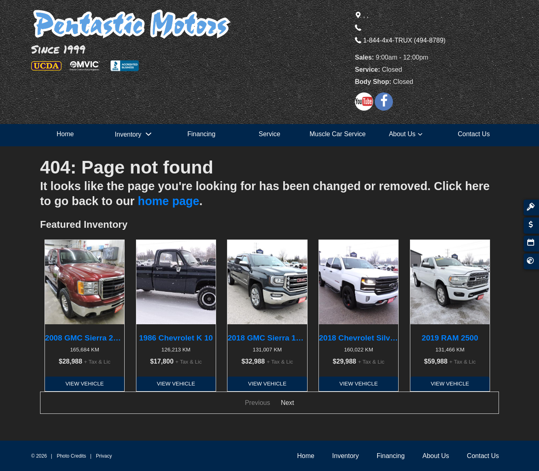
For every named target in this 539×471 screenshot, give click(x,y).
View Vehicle (85, 384)
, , (362, 15)
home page (168, 201)
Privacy (104, 456)
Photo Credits (71, 456)
